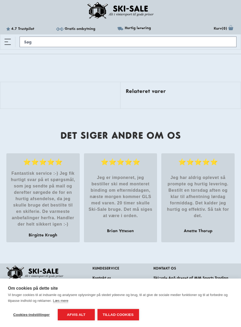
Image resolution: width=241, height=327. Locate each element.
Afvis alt (76, 315)
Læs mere (61, 301)
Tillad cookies (118, 315)
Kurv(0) (224, 29)
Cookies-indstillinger (31, 315)
